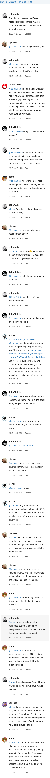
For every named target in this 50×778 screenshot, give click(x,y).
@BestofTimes (16, 131)
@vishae (13, 396)
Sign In (3, 2)
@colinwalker (15, 47)
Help (30, 2)
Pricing (22, 2)
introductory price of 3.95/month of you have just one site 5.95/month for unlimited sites (27, 353)
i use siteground (25, 446)
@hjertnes (13, 64)
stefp (11, 177)
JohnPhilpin (15, 127)
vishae (12, 335)
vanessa (13, 703)
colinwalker (14, 14)
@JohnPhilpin (15, 297)
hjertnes (13, 42)
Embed (28, 34)
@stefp (12, 209)
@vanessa (14, 742)
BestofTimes (15, 85)
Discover (13, 2)
